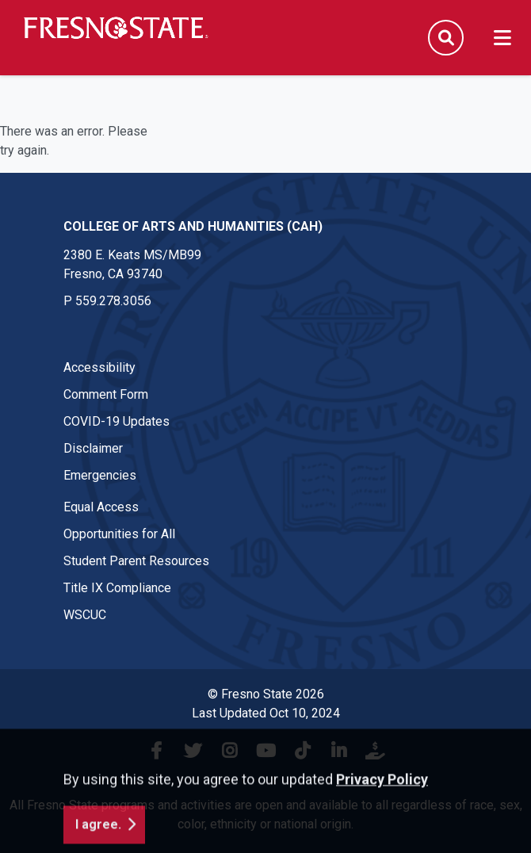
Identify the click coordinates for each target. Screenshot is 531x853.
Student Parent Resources (136, 560)
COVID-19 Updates (116, 421)
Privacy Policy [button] (382, 808)
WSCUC (84, 614)
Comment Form (105, 394)
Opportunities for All (119, 533)
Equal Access (101, 506)
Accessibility (99, 367)
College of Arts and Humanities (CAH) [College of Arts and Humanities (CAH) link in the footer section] (193, 226)
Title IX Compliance (117, 587)
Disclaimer (93, 448)
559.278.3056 (113, 300)
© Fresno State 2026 (266, 694)
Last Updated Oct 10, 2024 (266, 713)
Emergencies (99, 475)
